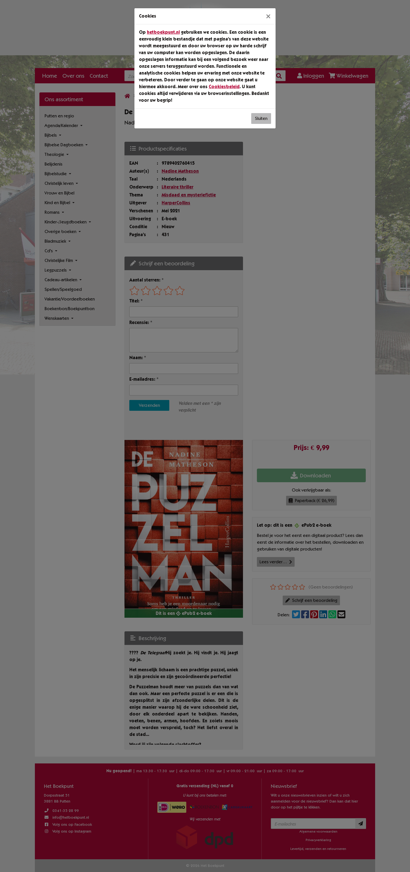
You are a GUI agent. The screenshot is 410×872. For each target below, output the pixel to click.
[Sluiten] (268, 16)
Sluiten (261, 118)
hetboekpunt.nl (163, 32)
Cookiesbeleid (224, 86)
